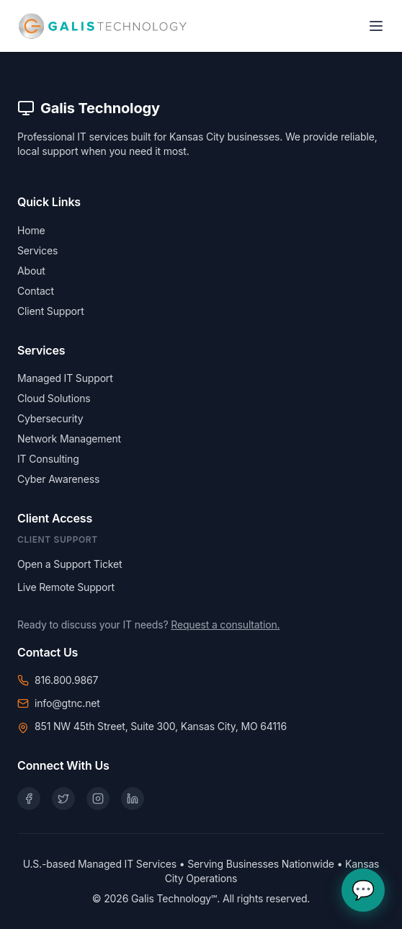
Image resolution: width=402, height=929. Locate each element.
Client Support (50, 311)
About (31, 271)
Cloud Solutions (53, 398)
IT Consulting (48, 459)
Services (37, 250)
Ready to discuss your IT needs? (148, 624)
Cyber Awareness (58, 479)
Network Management (69, 438)
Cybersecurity (50, 418)
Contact (35, 291)
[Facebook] (28, 798)
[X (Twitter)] (63, 798)
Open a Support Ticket (69, 564)
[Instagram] (98, 798)
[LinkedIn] (132, 798)
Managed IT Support (65, 378)
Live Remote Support (66, 587)
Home (31, 230)
